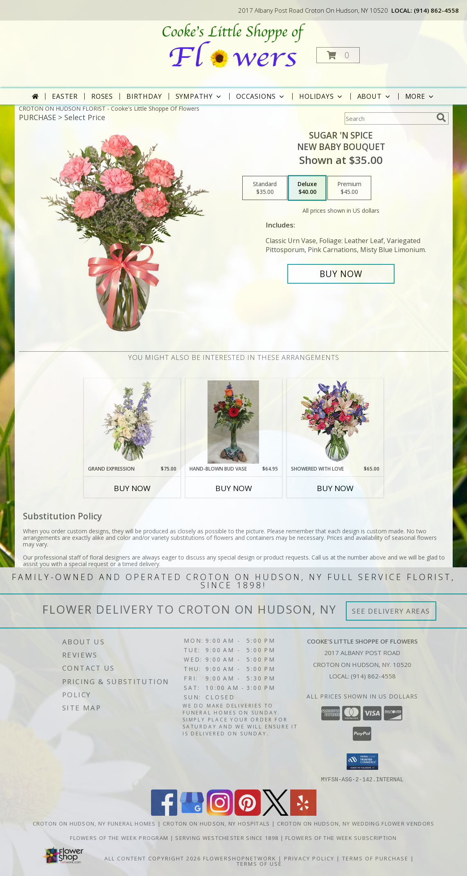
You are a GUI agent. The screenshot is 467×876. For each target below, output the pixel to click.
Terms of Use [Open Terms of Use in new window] (259, 863)
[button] (338, 55)
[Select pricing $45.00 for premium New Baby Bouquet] (349, 188)
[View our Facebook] (164, 813)
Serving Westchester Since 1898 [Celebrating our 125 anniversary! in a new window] (227, 837)
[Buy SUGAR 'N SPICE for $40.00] (341, 274)
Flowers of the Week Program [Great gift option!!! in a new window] (120, 837)
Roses (102, 96)
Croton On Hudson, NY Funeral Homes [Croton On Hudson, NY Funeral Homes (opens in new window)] (94, 823)
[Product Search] (389, 118)
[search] (441, 118)
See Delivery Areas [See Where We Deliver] (391, 611)
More (420, 96)
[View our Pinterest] (248, 813)
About (374, 96)
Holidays (321, 96)
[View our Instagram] (220, 813)
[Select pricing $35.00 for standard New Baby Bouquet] (265, 188)
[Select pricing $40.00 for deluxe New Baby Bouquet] (307, 188)
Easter (65, 96)
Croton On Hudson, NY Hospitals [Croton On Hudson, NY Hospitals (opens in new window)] (216, 823)
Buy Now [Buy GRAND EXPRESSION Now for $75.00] (132, 488)
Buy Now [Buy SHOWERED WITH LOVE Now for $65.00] (335, 488)
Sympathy (199, 96)
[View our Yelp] (303, 813)
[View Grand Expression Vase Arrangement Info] (132, 421)
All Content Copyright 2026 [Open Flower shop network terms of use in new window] (152, 858)
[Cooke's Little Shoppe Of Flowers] (232, 45)
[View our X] (275, 813)
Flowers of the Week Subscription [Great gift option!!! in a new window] (341, 837)
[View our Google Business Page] (192, 813)
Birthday (144, 96)
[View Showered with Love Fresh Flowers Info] (335, 422)
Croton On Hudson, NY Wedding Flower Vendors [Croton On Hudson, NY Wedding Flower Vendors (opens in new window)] (356, 823)
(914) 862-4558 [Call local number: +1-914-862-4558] (436, 10)
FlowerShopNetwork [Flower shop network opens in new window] (239, 858)
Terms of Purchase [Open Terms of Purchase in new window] (375, 858)
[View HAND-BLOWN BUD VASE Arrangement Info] (233, 422)
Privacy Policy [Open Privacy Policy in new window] (309, 858)
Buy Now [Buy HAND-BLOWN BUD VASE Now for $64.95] (233, 488)
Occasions (261, 96)
